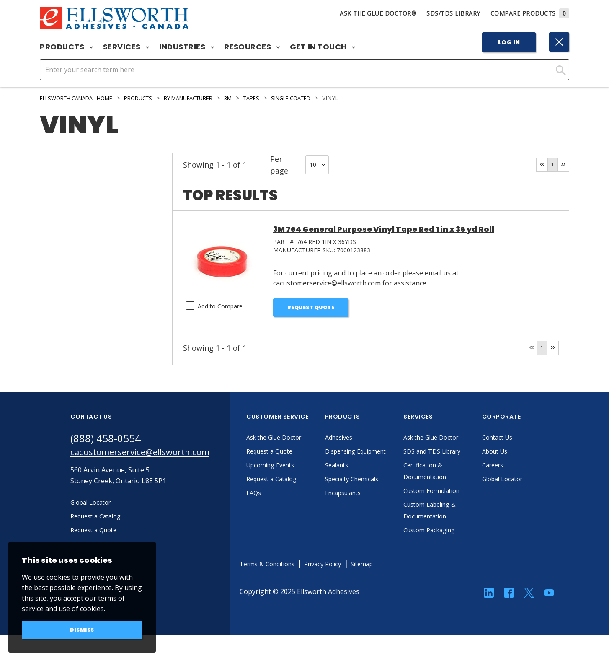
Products (66, 47)
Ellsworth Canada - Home (82, 98)
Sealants (360, 480)
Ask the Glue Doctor (299, 440)
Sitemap (398, 578)
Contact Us (521, 440)
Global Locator (527, 482)
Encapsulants (368, 507)
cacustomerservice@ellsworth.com (151, 457)
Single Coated (323, 98)
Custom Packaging (455, 545)
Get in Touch (323, 47)
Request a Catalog (296, 482)
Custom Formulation (458, 505)
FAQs (276, 495)
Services (126, 47)
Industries (186, 47)
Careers (516, 468)
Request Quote (311, 308)
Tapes (279, 98)
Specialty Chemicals (377, 493)
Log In (509, 42)
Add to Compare (223, 306)
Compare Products (530, 13)
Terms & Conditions (293, 578)
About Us (519, 454)
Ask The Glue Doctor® (378, 13)
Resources (252, 47)
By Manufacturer (208, 98)
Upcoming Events (295, 468)
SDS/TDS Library (453, 13)
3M (253, 98)
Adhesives (363, 440)
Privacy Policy (355, 578)
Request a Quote (294, 454)
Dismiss (82, 629)
